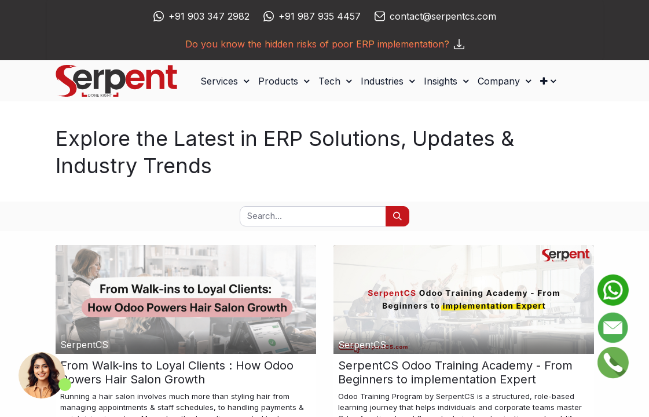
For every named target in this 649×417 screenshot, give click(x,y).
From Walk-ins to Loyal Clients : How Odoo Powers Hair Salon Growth (177, 372)
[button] (548, 81)
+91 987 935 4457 (319, 16)
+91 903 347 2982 (209, 16)
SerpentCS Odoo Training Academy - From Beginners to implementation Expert (455, 372)
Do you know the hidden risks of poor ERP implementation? (324, 44)
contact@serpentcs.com (443, 16)
